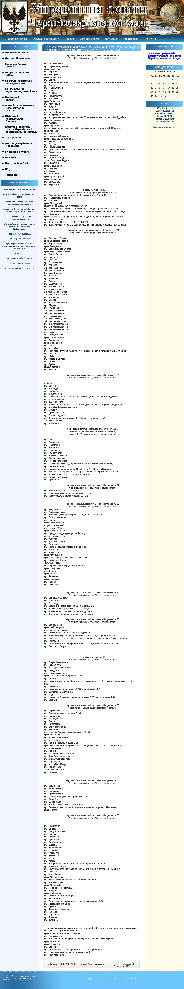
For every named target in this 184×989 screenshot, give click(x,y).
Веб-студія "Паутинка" (22, 978)
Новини (69, 38)
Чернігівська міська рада (19, 234)
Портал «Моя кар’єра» (20, 263)
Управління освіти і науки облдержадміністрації (19, 217)
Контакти (150, 38)
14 (156, 88)
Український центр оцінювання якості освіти (19, 195)
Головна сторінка (16, 38)
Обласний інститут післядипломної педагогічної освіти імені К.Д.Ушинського (19, 226)
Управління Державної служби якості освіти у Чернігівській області (19, 210)
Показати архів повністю (164, 127)
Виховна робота (89, 38)
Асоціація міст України (20, 239)
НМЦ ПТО (19, 253)
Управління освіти (96, 964)
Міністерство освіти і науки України (19, 189)
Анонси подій (131, 38)
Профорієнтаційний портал (19, 258)
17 (168, 88)
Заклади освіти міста (46, 38)
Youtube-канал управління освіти (19, 268)
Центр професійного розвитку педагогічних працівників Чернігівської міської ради (19, 245)
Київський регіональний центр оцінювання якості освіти (19, 203)
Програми (111, 38)
